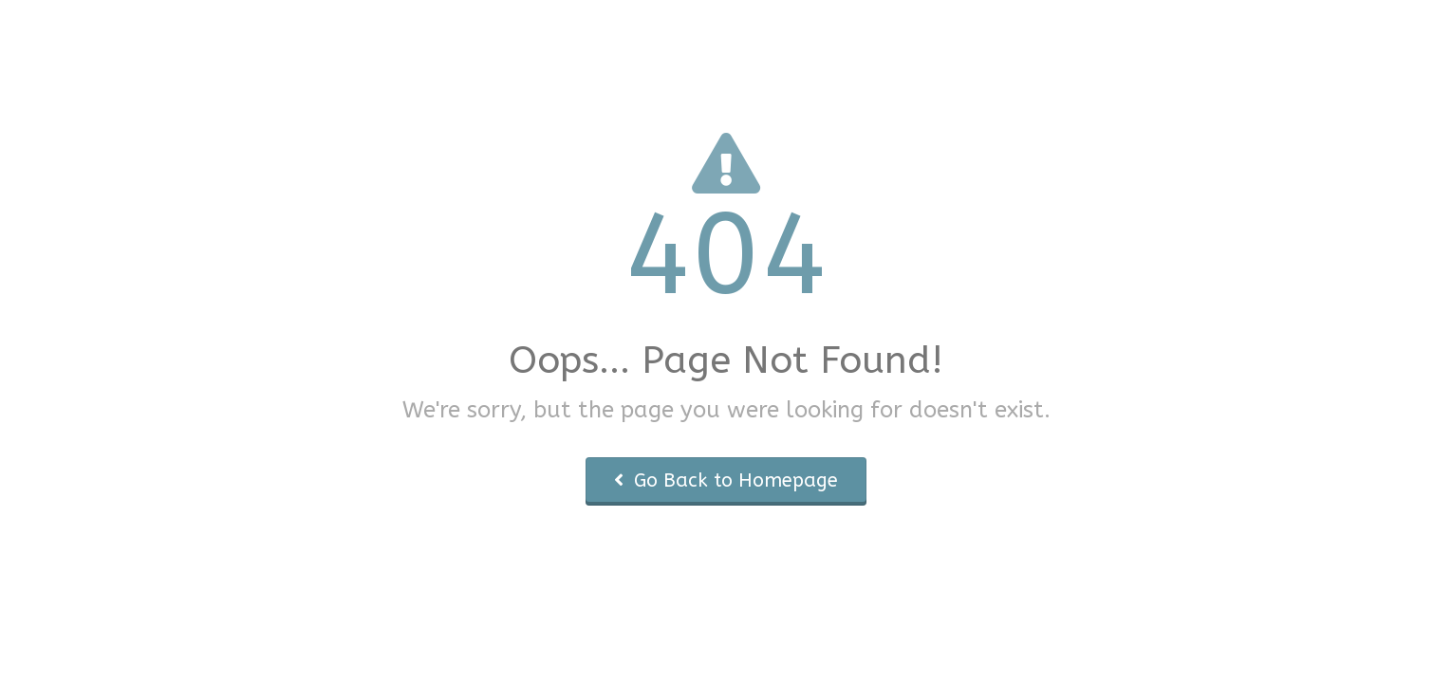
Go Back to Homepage (726, 480)
